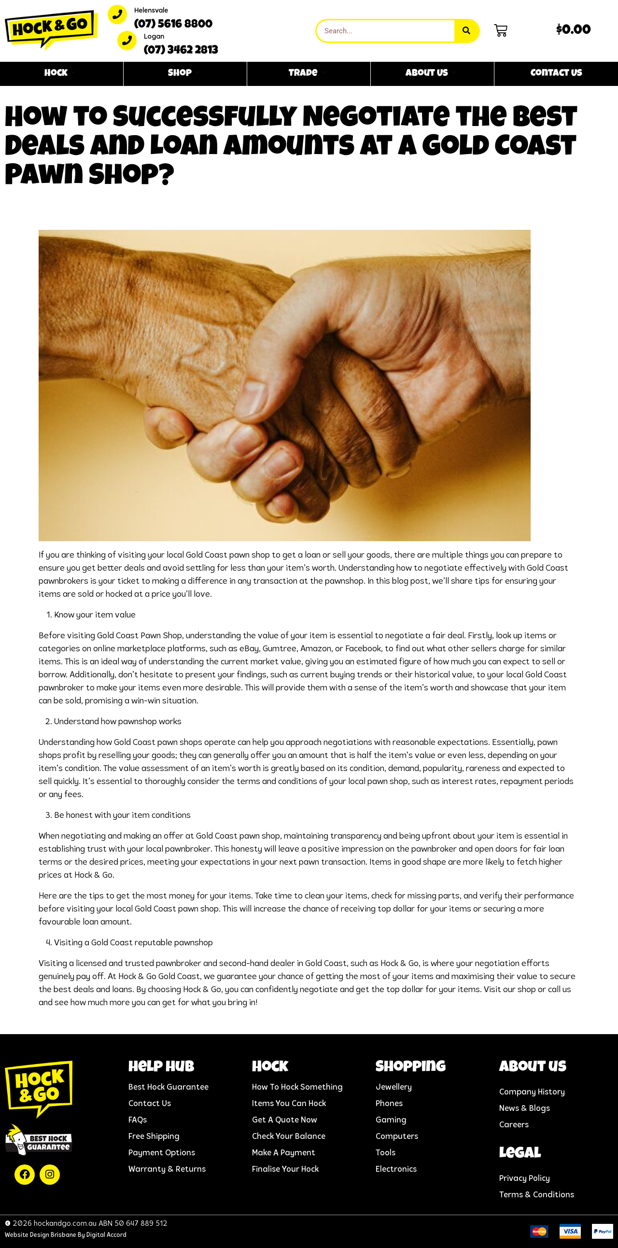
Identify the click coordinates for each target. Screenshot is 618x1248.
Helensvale (151, 10)
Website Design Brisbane (40, 1235)
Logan (154, 37)
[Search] (466, 31)
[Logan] (127, 40)
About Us (431, 74)
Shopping (411, 1068)
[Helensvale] (117, 14)
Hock (60, 74)
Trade (307, 74)
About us (532, 1068)
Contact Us (556, 74)
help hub (161, 1068)
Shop (184, 74)
